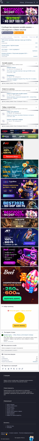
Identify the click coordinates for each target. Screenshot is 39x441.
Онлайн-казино (7, 63)
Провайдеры (10, 75)
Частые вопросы (10, 407)
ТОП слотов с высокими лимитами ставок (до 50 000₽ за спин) (21, 70)
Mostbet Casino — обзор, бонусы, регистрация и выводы (18, 334)
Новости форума (10, 404)
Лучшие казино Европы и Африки (14, 411)
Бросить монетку (19, 325)
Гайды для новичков (13, 111)
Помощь (3, 434)
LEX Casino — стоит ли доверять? (10, 49)
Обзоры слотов (10, 410)
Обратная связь (10, 426)
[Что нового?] (34, 2)
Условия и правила (13, 432)
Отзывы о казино (10, 408)
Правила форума (11, 412)
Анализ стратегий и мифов (15, 119)
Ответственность (10, 414)
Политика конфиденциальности (26, 432)
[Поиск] (37, 2)
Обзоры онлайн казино (12, 405)
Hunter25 (35, 56)
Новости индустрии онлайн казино (17, 93)
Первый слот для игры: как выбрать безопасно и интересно (20, 115)
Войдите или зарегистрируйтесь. (14, 415)
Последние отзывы (9, 332)
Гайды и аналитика (8, 107)
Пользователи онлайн (10, 345)
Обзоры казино (11, 67)
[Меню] (2, 2)
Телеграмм (9, 427)
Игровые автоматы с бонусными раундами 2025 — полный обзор (21, 97)
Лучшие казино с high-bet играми (10, 45)
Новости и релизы (8, 89)
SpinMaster (34, 50)
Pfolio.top (23, 437)
